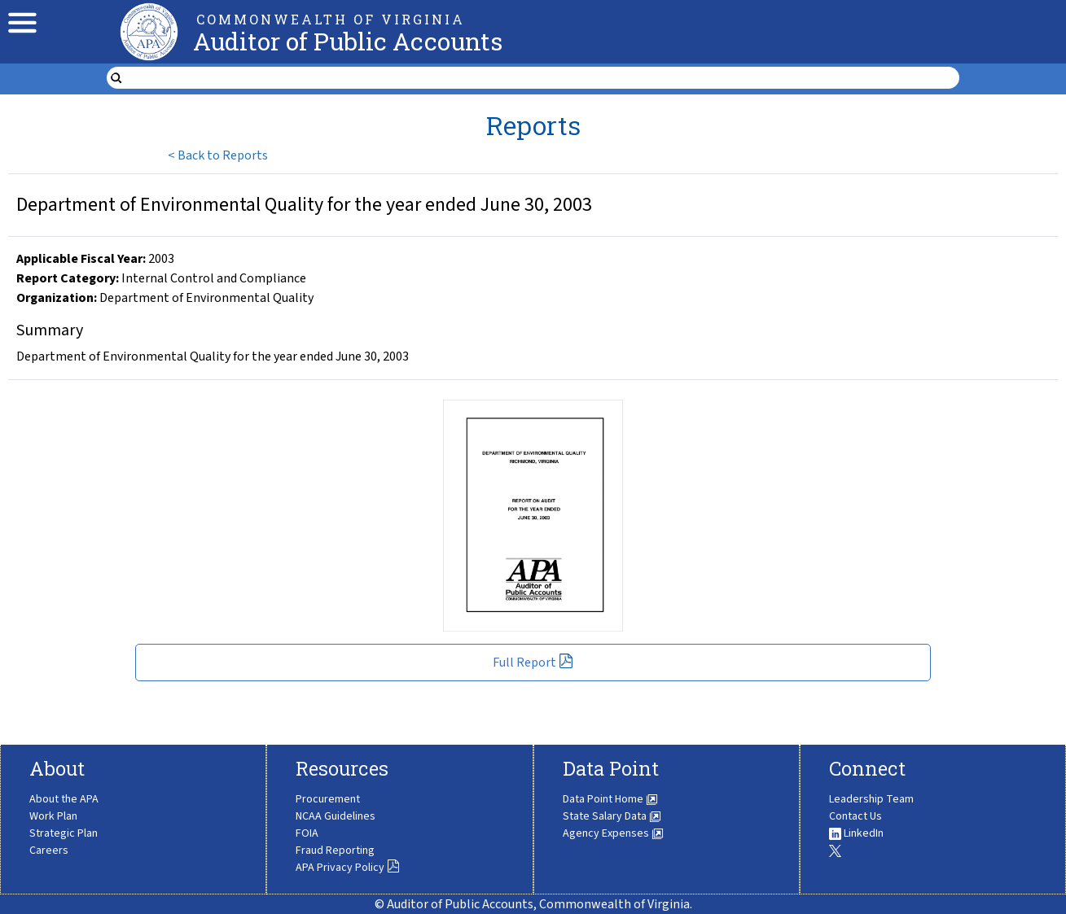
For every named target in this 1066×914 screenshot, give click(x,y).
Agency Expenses (613, 833)
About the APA (64, 799)
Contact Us (855, 816)
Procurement (328, 799)
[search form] (543, 78)
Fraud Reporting (335, 850)
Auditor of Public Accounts (347, 41)
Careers (48, 850)
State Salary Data (612, 816)
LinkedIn (856, 833)
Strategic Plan (63, 833)
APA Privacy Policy (348, 867)
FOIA (307, 833)
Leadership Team (871, 799)
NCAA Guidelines (335, 816)
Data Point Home (610, 799)
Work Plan (53, 816)
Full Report (533, 662)
